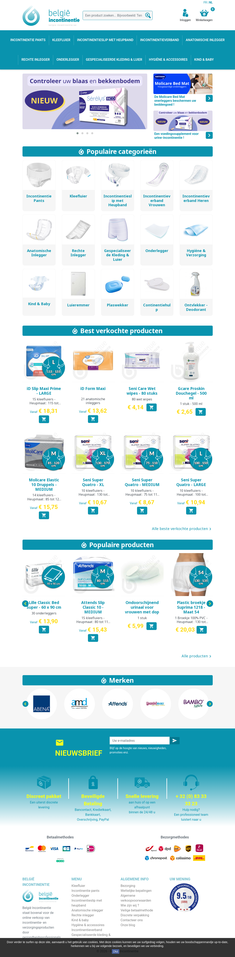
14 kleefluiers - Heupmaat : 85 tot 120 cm (44, 499)
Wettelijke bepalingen (136, 891)
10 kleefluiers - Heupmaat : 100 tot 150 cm (191, 494)
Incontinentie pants (85, 891)
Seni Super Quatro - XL (93, 482)
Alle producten (197, 656)
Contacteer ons (132, 920)
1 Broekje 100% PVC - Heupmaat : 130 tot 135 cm (191, 622)
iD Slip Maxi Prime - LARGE (44, 391)
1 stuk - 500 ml (191, 403)
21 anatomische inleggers (93, 401)
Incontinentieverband (87, 930)
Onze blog (128, 925)
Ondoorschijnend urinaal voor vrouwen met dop (142, 607)
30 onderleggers (43, 613)
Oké (115, 951)
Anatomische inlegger (87, 910)
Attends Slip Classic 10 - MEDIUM (93, 607)
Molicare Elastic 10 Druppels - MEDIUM (44, 484)
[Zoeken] (118, 15)
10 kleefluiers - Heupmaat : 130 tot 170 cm (93, 494)
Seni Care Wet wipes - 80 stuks (142, 391)
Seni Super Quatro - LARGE (191, 482)
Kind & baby (80, 920)
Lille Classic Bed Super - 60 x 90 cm (44, 605)
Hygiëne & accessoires (88, 925)
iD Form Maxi (93, 388)
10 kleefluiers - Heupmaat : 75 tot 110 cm (142, 494)
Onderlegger (80, 896)
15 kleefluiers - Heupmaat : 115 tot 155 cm (43, 403)
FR (206, 2)
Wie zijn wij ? (130, 905)
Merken (121, 680)
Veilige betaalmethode (137, 910)
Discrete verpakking (135, 915)
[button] (77, 133)
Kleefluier (78, 886)
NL (211, 2)
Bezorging (128, 886)
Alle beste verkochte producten (182, 529)
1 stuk (142, 618)
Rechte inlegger (83, 915)
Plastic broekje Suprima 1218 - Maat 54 (191, 607)
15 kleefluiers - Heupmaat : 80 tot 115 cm (93, 622)
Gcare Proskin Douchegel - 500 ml (191, 393)
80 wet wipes (142, 399)
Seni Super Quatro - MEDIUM (142, 482)
